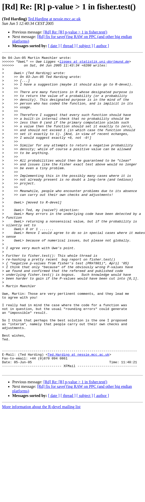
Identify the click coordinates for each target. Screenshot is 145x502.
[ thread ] (68, 46)
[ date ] (54, 46)
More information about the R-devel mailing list (41, 470)
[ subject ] (85, 46)
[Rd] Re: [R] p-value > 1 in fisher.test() (75, 32)
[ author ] (101, 46)
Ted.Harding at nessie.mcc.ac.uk (54, 19)
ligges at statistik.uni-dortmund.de (94, 63)
